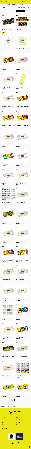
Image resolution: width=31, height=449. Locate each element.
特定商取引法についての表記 (5, 430)
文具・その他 (18, 417)
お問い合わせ (18, 422)
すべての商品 (4, 417)
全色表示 (10, 10)
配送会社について (18, 420)
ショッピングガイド (19, 419)
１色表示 (20, 10)
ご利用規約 (3, 426)
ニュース (17, 424)
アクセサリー (4, 424)
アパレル (3, 419)
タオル (3, 420)
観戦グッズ (3, 422)
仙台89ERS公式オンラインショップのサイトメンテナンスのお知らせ (15, 4)
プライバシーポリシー (4, 428)
